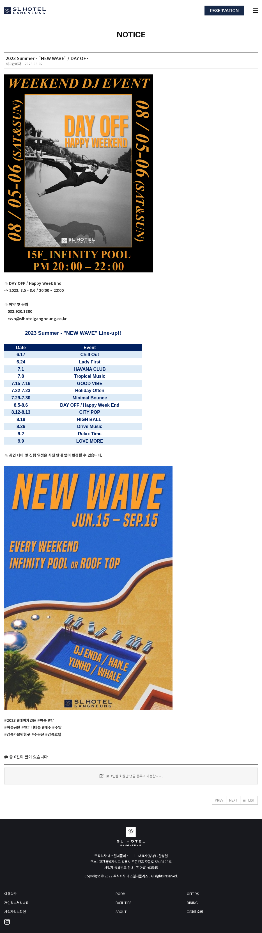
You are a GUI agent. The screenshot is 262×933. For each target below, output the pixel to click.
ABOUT (121, 911)
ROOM (120, 893)
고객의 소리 (195, 911)
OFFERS (193, 893)
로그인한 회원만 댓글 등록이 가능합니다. (131, 775)
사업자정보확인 (15, 911)
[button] (219, 800)
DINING (192, 902)
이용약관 (10, 893)
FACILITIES (123, 902)
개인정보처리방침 (16, 902)
